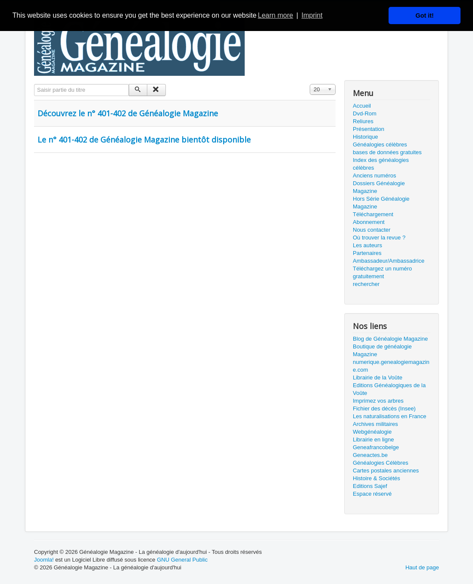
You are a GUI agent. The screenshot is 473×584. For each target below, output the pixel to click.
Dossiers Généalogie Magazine (379, 187)
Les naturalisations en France (389, 416)
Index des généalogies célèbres (381, 164)
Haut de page (422, 567)
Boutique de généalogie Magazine (382, 350)
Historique (365, 137)
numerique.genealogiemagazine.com (391, 366)
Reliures (363, 121)
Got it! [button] (425, 15)
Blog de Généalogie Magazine (390, 338)
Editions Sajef (370, 486)
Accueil (362, 106)
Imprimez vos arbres (378, 401)
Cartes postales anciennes (386, 470)
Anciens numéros (374, 175)
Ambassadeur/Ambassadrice (388, 261)
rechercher (366, 284)
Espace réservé (372, 494)
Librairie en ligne (373, 439)
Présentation (368, 129)
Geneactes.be (370, 455)
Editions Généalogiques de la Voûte (389, 389)
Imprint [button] (312, 15)
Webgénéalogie (372, 432)
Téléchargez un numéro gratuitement (382, 272)
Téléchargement (373, 214)
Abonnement (369, 222)
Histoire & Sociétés (376, 478)
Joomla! (44, 559)
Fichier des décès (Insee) (384, 408)
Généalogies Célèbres (380, 463)
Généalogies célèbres (380, 144)
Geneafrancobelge (376, 447)
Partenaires (367, 253)
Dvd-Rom (365, 113)
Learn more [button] (275, 15)
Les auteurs (367, 245)
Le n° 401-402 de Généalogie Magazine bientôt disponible (144, 139)
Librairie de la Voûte (377, 377)
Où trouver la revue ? (379, 237)
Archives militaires (375, 424)
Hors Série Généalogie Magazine (381, 203)
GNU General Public (182, 559)
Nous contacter (371, 230)
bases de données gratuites (387, 152)
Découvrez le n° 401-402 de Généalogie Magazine (127, 113)
